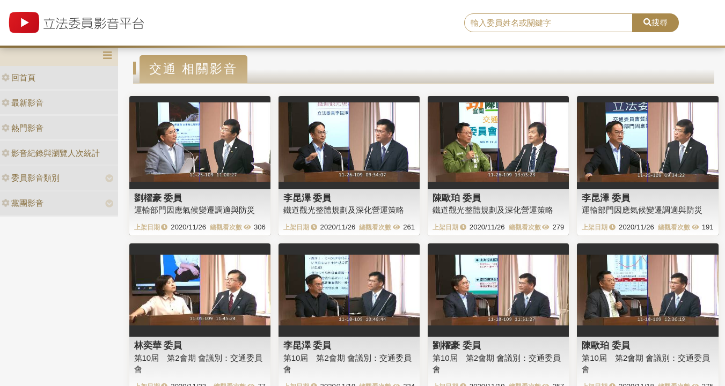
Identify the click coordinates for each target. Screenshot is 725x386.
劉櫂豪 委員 (158, 198)
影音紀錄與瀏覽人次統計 (51, 153)
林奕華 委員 (158, 345)
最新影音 (22, 102)
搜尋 (655, 22)
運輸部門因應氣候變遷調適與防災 (194, 209)
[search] (548, 23)
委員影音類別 (31, 177)
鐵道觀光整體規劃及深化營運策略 (343, 209)
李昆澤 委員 (307, 198)
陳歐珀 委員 (457, 198)
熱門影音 (22, 127)
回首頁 (18, 77)
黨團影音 (22, 202)
